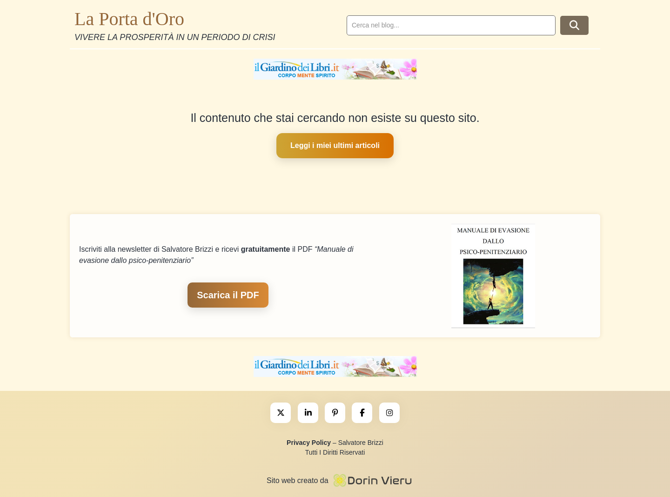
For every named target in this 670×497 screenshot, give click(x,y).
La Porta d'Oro (129, 18)
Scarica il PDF (228, 295)
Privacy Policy (309, 442)
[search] (451, 25)
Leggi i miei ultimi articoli (335, 145)
